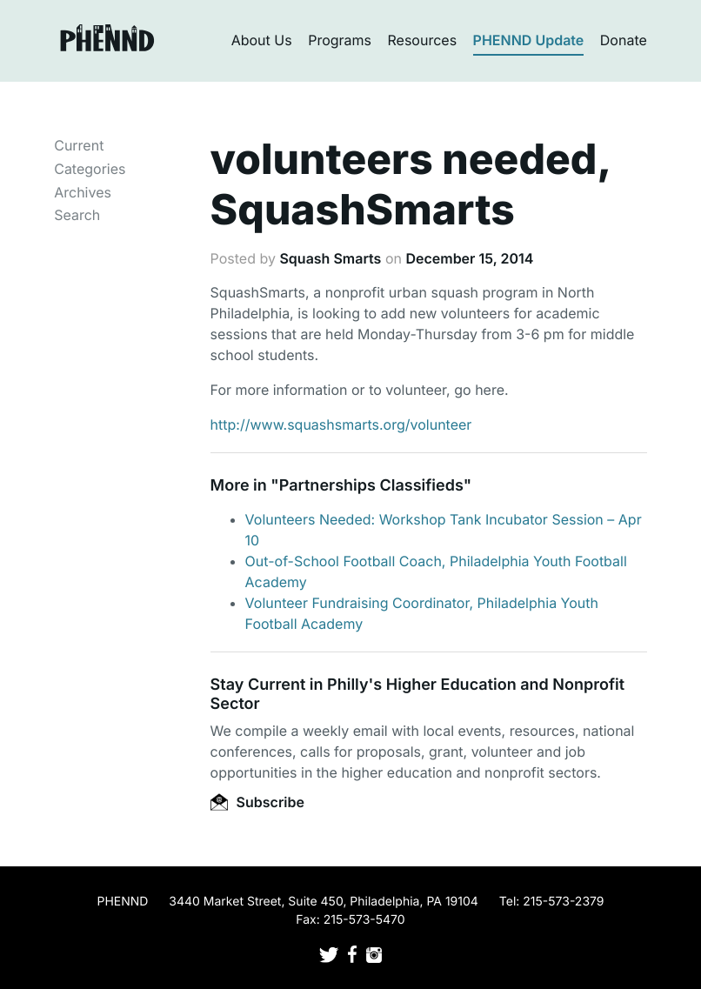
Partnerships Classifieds (371, 486)
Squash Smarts (330, 258)
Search (77, 215)
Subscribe (257, 802)
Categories (89, 168)
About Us (261, 40)
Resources (422, 40)
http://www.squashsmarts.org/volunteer (341, 424)
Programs (339, 40)
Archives (82, 192)
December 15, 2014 (469, 258)
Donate (623, 40)
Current (78, 145)
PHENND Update (528, 40)
